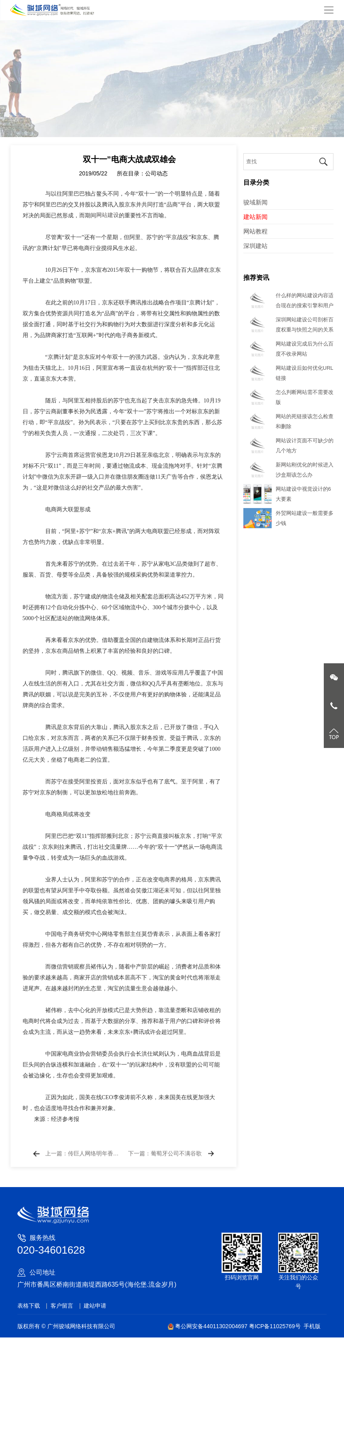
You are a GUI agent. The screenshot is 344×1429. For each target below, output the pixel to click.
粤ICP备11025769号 (275, 1326)
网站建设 (107, 244)
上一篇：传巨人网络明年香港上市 (82, 1163)
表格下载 (28, 1305)
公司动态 (156, 202)
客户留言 (62, 1305)
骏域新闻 (255, 202)
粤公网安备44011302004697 (208, 1326)
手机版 (312, 1326)
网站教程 (255, 231)
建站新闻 (255, 216)
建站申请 (95, 1305)
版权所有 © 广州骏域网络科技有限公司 (66, 1326)
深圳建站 (255, 245)
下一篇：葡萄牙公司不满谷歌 (165, 1163)
